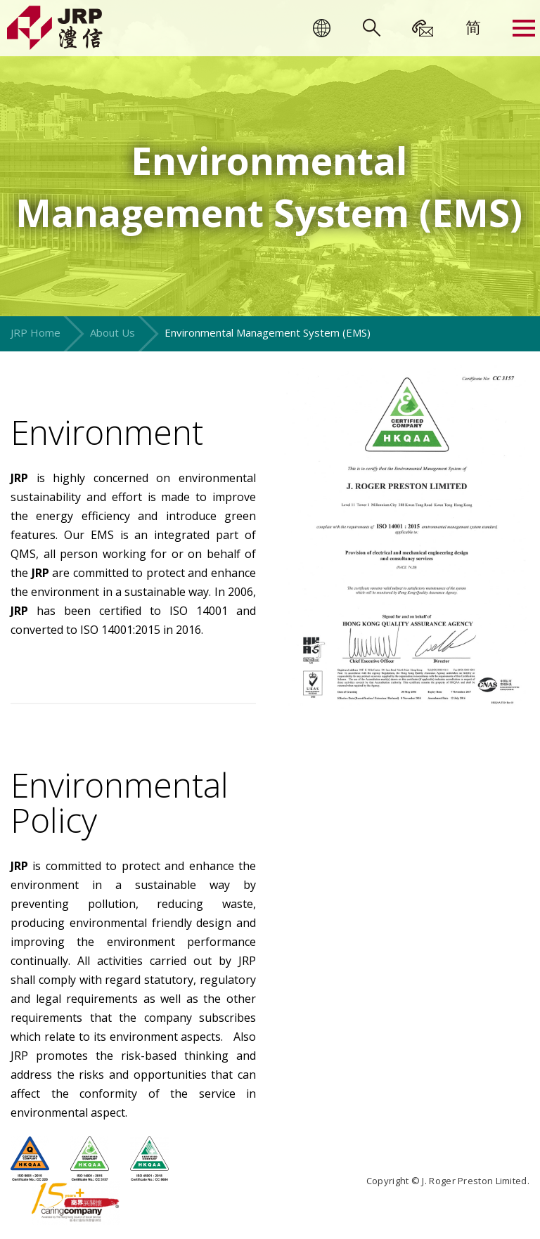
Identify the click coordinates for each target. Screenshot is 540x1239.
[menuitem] (473, 27)
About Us (112, 332)
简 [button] (473, 27)
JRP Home (35, 332)
